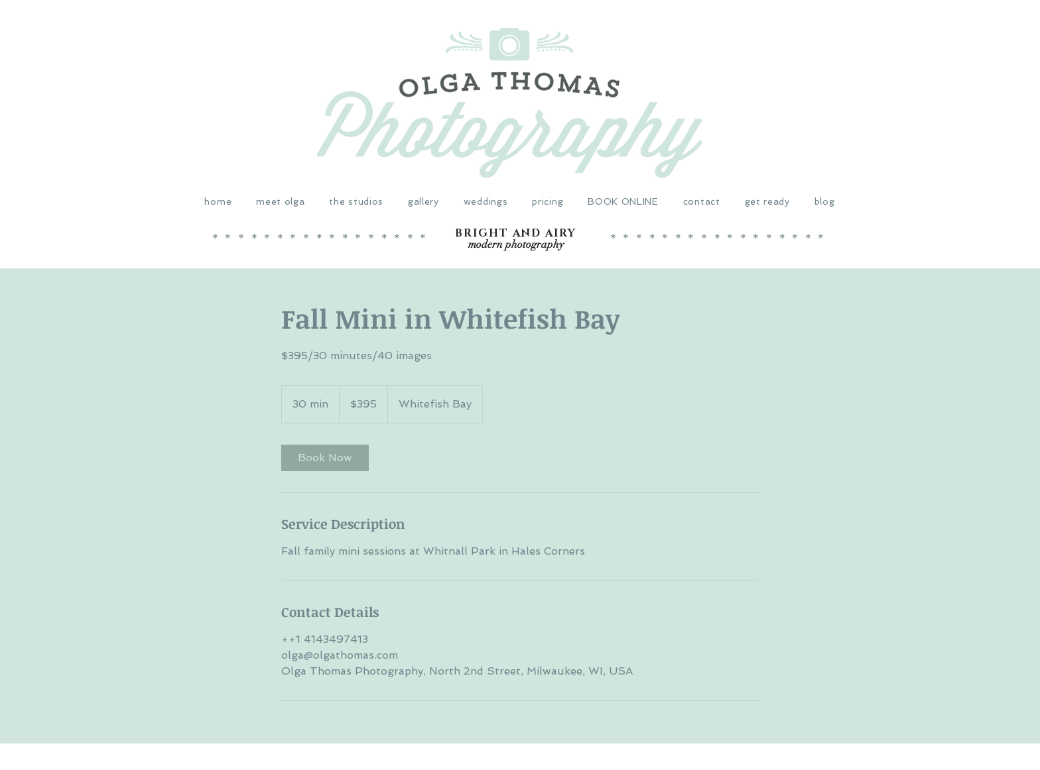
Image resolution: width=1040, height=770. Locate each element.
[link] (325, 458)
